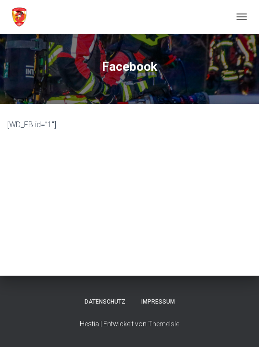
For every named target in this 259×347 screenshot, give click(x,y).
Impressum (158, 301)
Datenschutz (105, 301)
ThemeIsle (163, 324)
